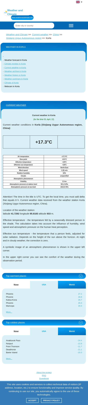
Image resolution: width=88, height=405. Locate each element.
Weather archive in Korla (15, 71)
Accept (32, 400)
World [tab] (72, 284)
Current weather (40, 34)
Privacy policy (51, 400)
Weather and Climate (17, 34)
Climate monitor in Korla (15, 64)
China (56, 34)
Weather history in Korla (15, 75)
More (8, 312)
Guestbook (44, 378)
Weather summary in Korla (16, 79)
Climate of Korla (11, 83)
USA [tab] (44, 284)
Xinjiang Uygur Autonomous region (23, 38)
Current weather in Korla (15, 67)
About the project (43, 372)
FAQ (44, 375)
